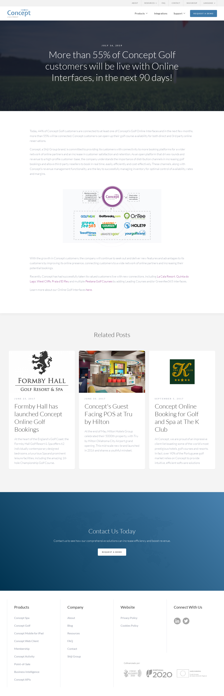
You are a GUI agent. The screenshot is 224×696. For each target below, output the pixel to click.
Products (140, 13)
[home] (19, 13)
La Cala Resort (166, 276)
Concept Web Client (26, 641)
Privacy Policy (129, 617)
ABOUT (135, 3)
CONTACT (176, 3)
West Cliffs (44, 281)
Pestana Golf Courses (98, 281)
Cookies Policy (129, 625)
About (71, 617)
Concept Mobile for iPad (29, 633)
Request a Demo (204, 13)
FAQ (163, 3)
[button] (150, 3)
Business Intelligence (26, 671)
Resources (73, 633)
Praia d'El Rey (60, 281)
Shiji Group (74, 656)
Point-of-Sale (22, 664)
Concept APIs (22, 679)
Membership (22, 648)
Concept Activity (24, 656)
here (89, 290)
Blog (70, 625)
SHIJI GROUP (192, 3)
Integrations (160, 13)
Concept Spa (21, 617)
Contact (72, 648)
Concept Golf (22, 625)
